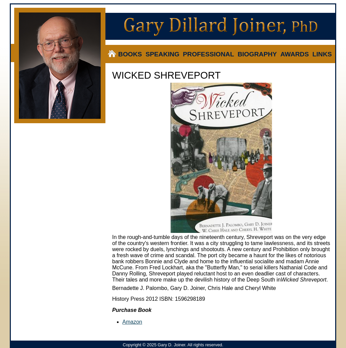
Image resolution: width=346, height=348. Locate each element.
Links (322, 54)
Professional (208, 54)
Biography (257, 54)
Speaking (162, 54)
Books (130, 54)
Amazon (132, 322)
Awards (294, 54)
